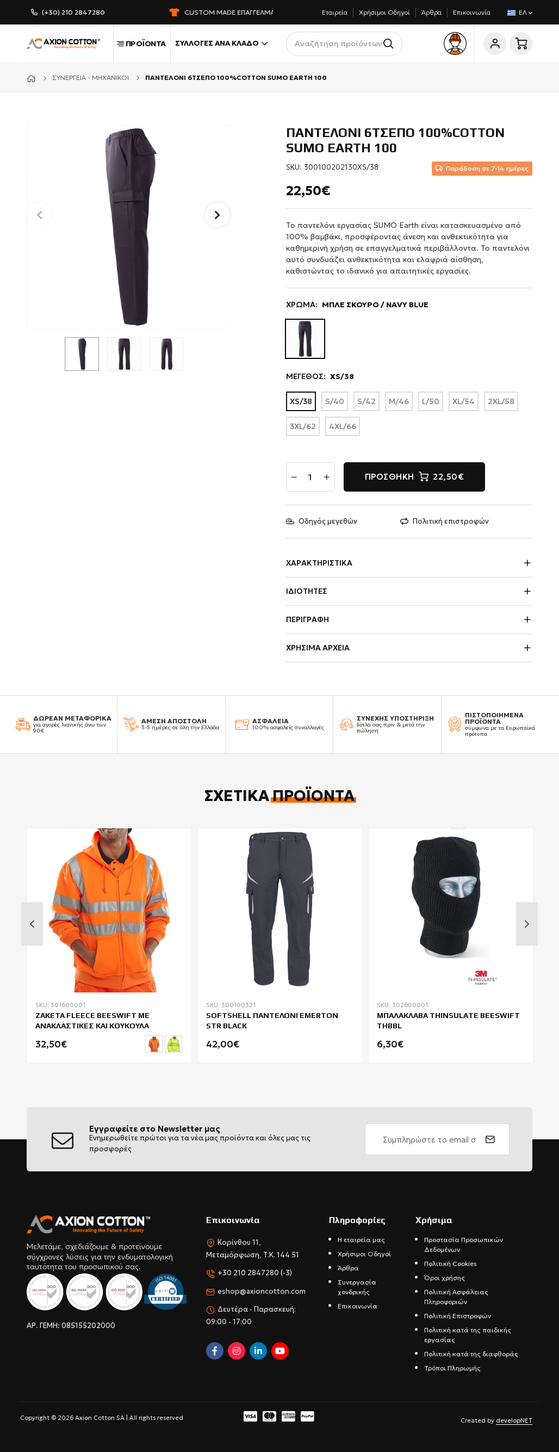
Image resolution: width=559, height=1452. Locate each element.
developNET (514, 1420)
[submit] (490, 1139)
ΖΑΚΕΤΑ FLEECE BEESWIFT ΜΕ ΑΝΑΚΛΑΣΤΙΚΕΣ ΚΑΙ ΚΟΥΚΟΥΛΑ (92, 1020)
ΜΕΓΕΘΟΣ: (320, 376)
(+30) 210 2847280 (73, 12)
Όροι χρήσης (444, 1278)
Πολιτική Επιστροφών (457, 1316)
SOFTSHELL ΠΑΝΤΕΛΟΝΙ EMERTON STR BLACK (272, 1020)
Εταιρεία (334, 12)
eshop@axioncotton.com (262, 1291)
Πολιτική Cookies (450, 1263)
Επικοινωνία (471, 12)
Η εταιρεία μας (361, 1240)
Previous (32, 924)
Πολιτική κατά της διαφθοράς (471, 1354)
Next (527, 924)
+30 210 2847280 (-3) (255, 1272)
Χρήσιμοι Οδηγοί (384, 12)
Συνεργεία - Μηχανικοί (90, 77)
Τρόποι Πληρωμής (452, 1368)
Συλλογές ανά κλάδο (221, 43)
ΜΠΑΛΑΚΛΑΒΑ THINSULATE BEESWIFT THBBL (448, 1020)
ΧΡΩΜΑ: (357, 305)
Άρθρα (431, 12)
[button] (217, 214)
